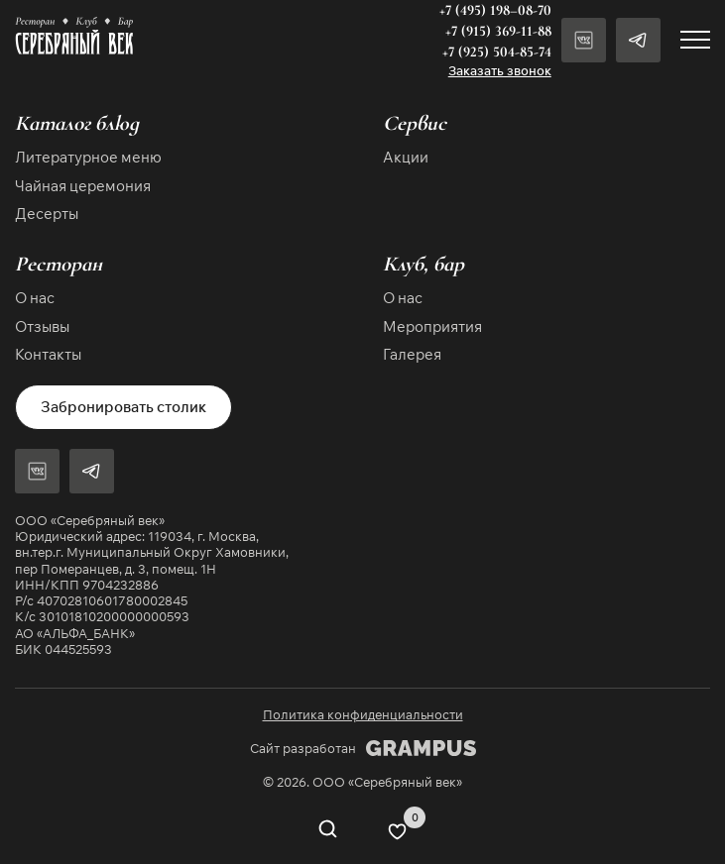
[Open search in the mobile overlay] (327, 831)
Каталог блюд (77, 123)
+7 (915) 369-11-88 (498, 31)
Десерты (46, 213)
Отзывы (42, 326)
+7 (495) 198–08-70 (495, 10)
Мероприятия (432, 326)
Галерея (412, 354)
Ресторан (58, 264)
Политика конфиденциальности (363, 714)
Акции (405, 157)
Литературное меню (88, 157)
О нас (35, 297)
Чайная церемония (83, 185)
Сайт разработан (363, 748)
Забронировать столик (123, 406)
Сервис (414, 123)
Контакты (48, 354)
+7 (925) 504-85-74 (496, 51)
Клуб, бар (423, 264)
